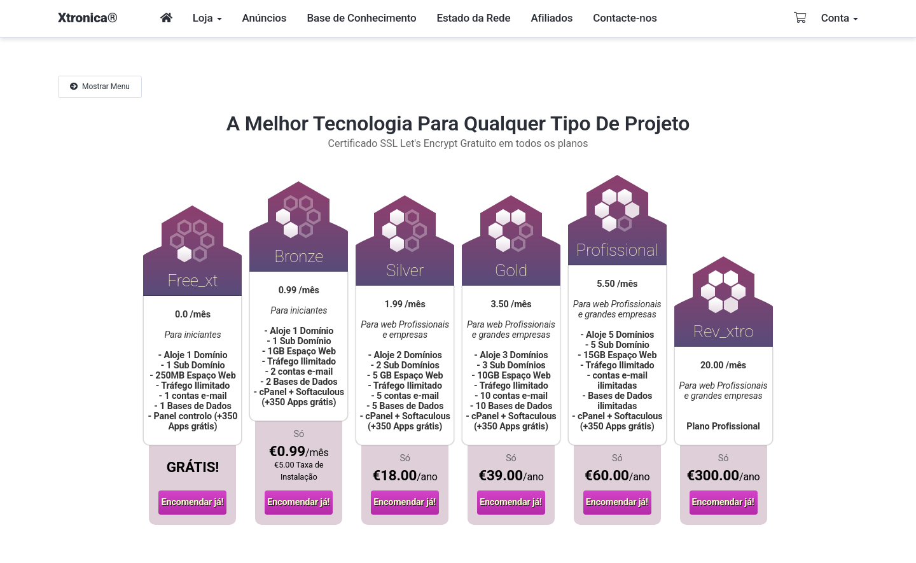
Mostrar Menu (100, 86)
